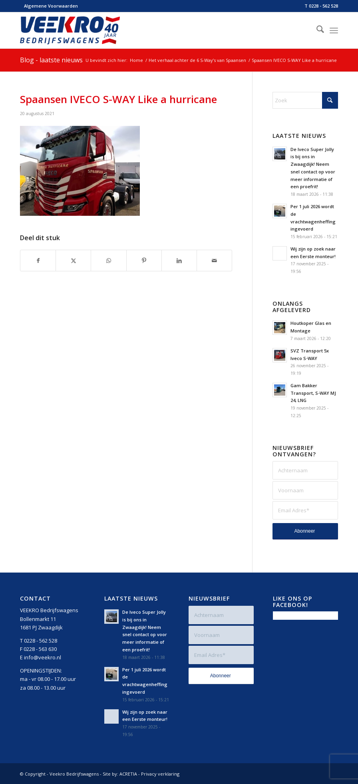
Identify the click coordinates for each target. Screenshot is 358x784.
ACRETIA (128, 774)
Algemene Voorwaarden (51, 6)
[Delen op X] (73, 260)
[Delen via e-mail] (214, 260)
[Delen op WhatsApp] (108, 260)
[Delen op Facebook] (38, 260)
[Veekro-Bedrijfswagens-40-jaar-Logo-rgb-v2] (70, 30)
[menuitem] (49, 6)
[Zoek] (316, 30)
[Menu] (334, 30)
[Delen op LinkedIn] (179, 260)
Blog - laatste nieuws (51, 60)
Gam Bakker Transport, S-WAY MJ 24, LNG (313, 393)
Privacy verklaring (160, 774)
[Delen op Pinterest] (144, 260)
